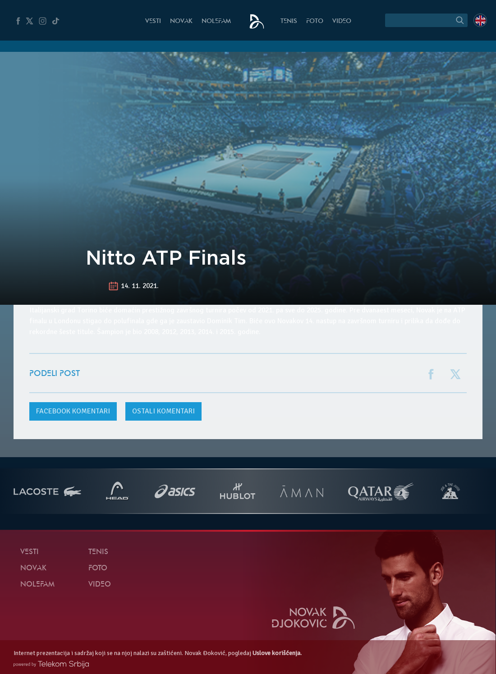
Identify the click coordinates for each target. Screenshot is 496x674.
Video (341, 21)
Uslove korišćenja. (277, 653)
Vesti (153, 21)
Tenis (288, 21)
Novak (181, 21)
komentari (73, 411)
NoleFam (216, 21)
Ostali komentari (163, 411)
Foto (314, 21)
